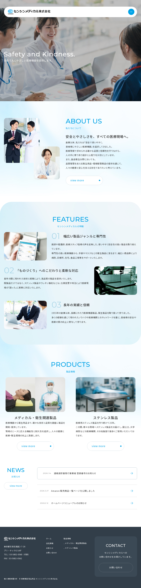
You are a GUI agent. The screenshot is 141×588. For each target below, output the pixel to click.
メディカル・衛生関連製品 (76, 543)
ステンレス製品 (71, 548)
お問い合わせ (51, 552)
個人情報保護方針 (10, 579)
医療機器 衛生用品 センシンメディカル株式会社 (29, 11)
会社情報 (49, 543)
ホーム (49, 538)
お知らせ (49, 548)
